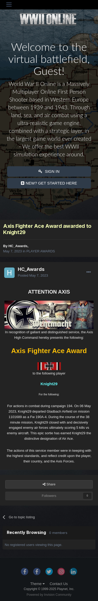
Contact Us (59, 584)
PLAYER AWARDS (40, 251)
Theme (37, 584)
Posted (33, 275)
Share (49, 484)
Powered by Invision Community (49, 595)
